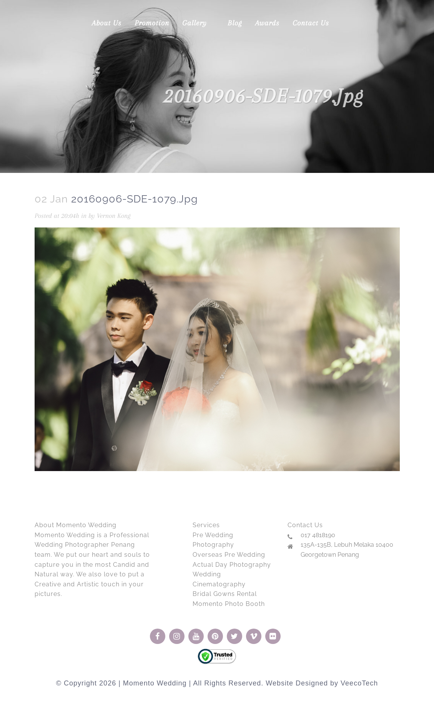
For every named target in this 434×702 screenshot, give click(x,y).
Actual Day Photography (232, 564)
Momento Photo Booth (229, 603)
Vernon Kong (114, 215)
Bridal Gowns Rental (225, 593)
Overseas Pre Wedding (229, 554)
